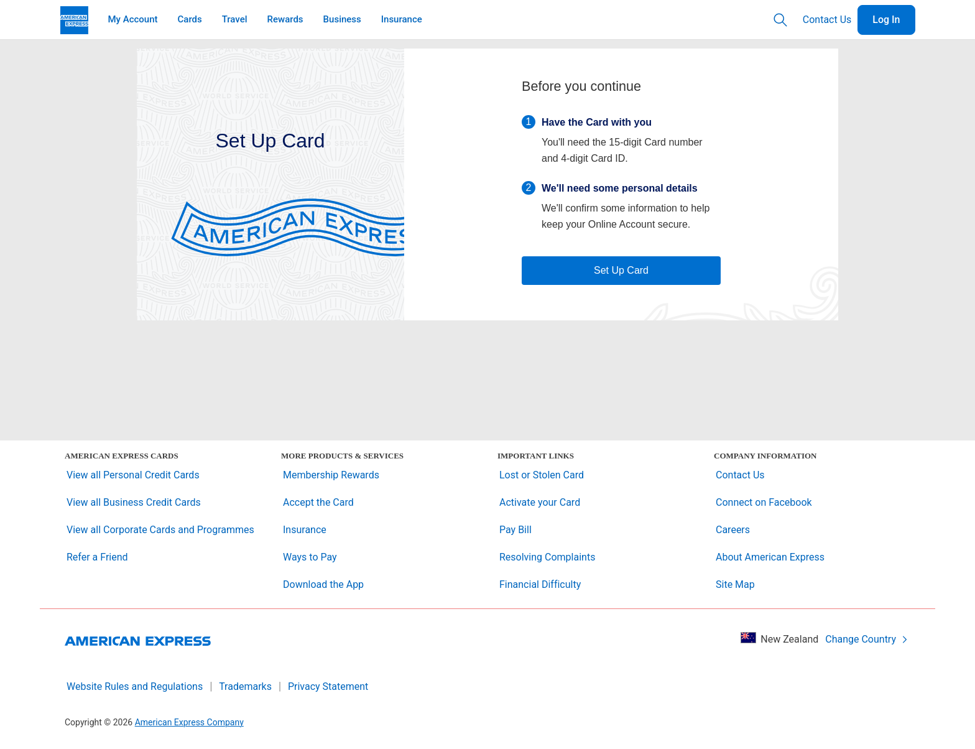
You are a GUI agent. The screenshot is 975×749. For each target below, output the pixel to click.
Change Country (866, 639)
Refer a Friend (97, 557)
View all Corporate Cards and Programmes (160, 530)
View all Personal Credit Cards (133, 475)
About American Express (770, 557)
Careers (733, 530)
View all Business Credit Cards (134, 502)
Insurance (304, 530)
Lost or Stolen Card (541, 475)
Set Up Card (621, 270)
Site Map (735, 584)
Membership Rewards (331, 475)
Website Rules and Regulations (135, 686)
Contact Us (827, 20)
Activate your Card (539, 502)
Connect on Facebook (764, 502)
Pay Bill (515, 530)
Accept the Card (318, 502)
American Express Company (189, 722)
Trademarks (245, 686)
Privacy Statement (328, 686)
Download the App (323, 584)
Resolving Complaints (547, 557)
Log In (886, 20)
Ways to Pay (310, 557)
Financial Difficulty (540, 584)
